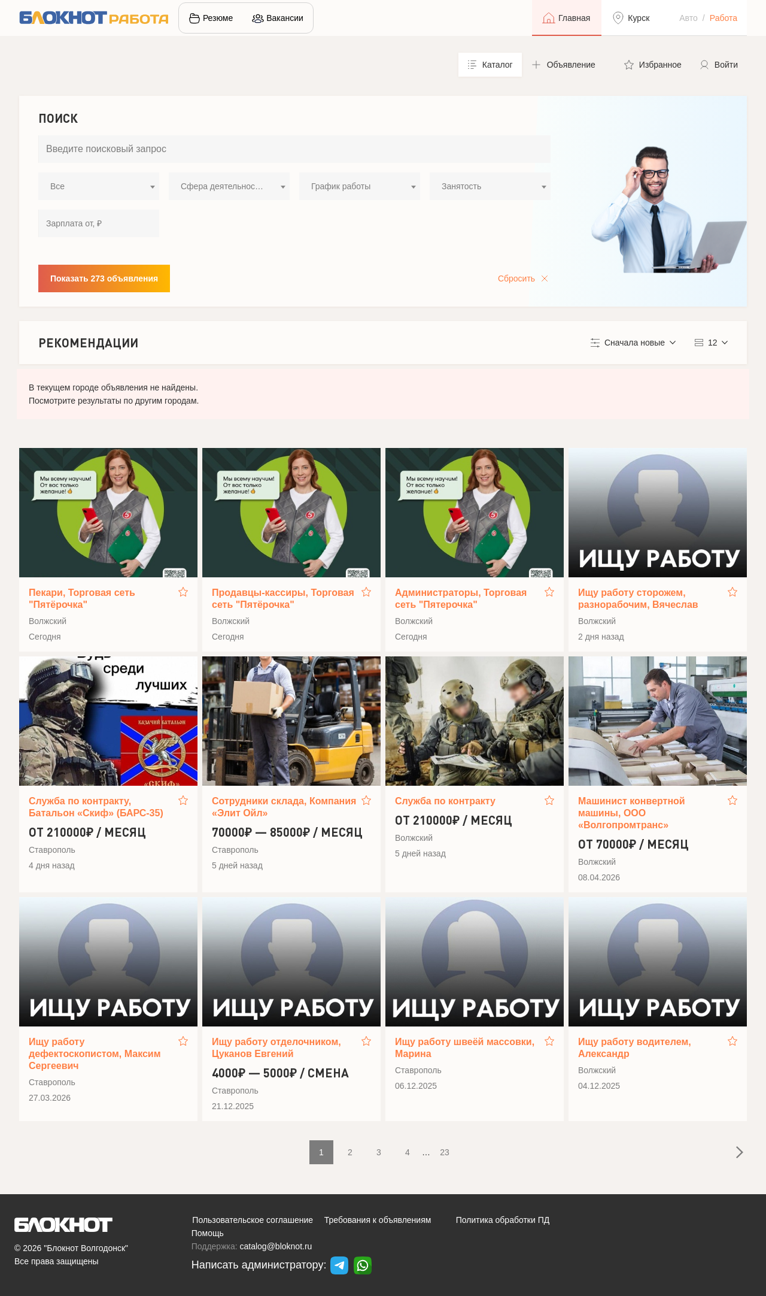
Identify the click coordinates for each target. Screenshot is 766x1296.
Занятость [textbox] (461, 186)
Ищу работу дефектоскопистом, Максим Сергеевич (95, 1054)
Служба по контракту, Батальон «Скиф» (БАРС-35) (96, 807)
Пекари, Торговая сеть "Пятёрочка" (82, 599)
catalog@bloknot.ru (276, 1246)
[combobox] (98, 186)
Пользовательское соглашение (252, 1220)
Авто (688, 18)
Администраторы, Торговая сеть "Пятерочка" (461, 599)
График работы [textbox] (340, 186)
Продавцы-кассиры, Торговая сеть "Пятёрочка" (283, 599)
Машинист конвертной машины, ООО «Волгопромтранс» (631, 813)
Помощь (208, 1233)
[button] (568, 65)
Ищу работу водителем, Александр (634, 1048)
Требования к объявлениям (377, 1220)
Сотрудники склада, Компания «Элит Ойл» (284, 807)
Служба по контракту (445, 801)
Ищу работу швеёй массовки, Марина (464, 1048)
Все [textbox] (57, 186)
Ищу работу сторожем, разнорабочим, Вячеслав (638, 599)
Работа (723, 18)
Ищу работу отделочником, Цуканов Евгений (276, 1048)
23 (444, 1152)
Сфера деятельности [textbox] (222, 186)
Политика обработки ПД (503, 1220)
